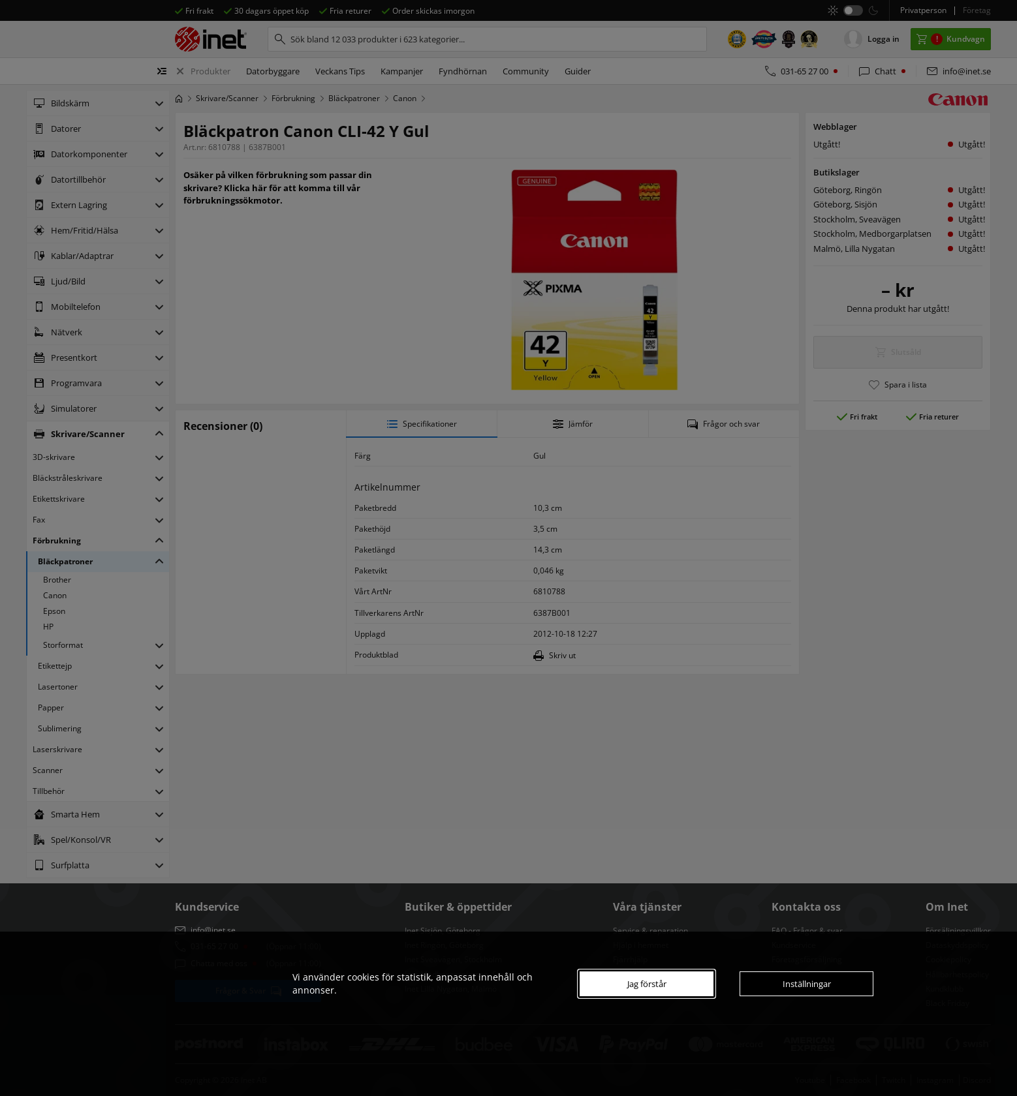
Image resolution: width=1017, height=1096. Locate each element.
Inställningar (807, 984)
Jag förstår (646, 984)
